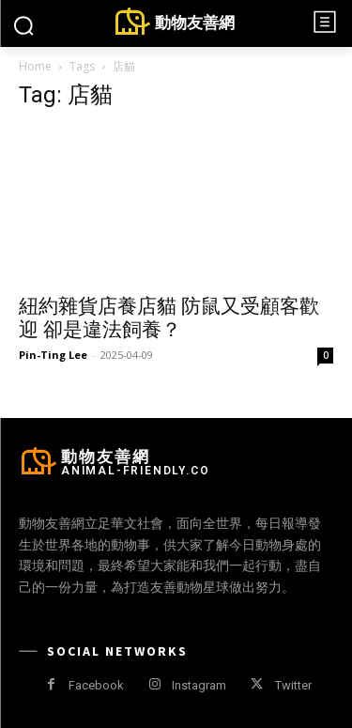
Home (35, 66)
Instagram (199, 685)
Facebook (96, 685)
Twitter (293, 685)
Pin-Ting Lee (53, 355)
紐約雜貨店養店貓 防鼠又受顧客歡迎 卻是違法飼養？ (169, 318)
